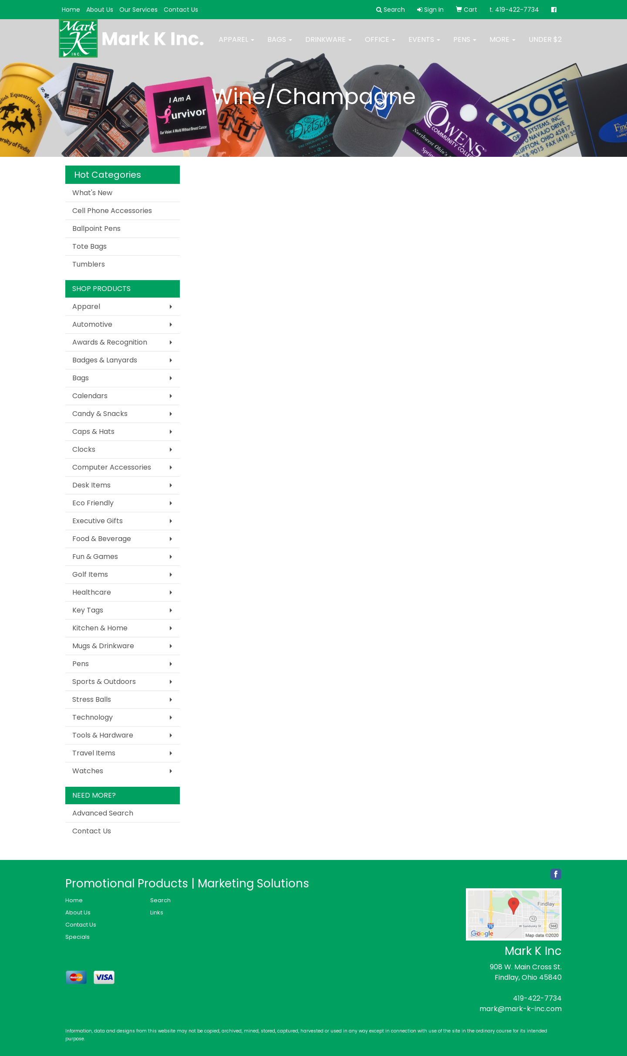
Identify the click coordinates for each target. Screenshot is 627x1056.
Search (160, 900)
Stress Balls (91, 699)
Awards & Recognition (109, 342)
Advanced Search (102, 813)
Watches (87, 771)
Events (424, 45)
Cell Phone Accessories (112, 211)
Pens (464, 45)
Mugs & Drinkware (103, 646)
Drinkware (328, 45)
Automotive (92, 324)
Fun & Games (95, 557)
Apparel (236, 45)
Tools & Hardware (102, 735)
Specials (77, 937)
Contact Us (181, 9)
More (502, 45)
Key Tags (87, 610)
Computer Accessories (111, 467)
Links (156, 912)
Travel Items (93, 753)
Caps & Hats (93, 431)
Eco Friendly (93, 503)
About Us (99, 9)
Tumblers (88, 264)
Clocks (83, 449)
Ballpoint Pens (96, 228)
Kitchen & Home (100, 628)
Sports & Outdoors (104, 682)
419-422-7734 (537, 998)
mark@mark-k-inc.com (520, 1009)
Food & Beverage (101, 539)
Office (380, 45)
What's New (92, 193)
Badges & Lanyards (104, 360)
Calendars (90, 396)
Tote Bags (89, 246)
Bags (279, 45)
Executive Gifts (97, 521)
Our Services (138, 9)
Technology (92, 717)
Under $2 (545, 45)
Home (71, 9)
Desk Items (91, 485)
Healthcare (91, 592)
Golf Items (90, 574)
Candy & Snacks (100, 414)
